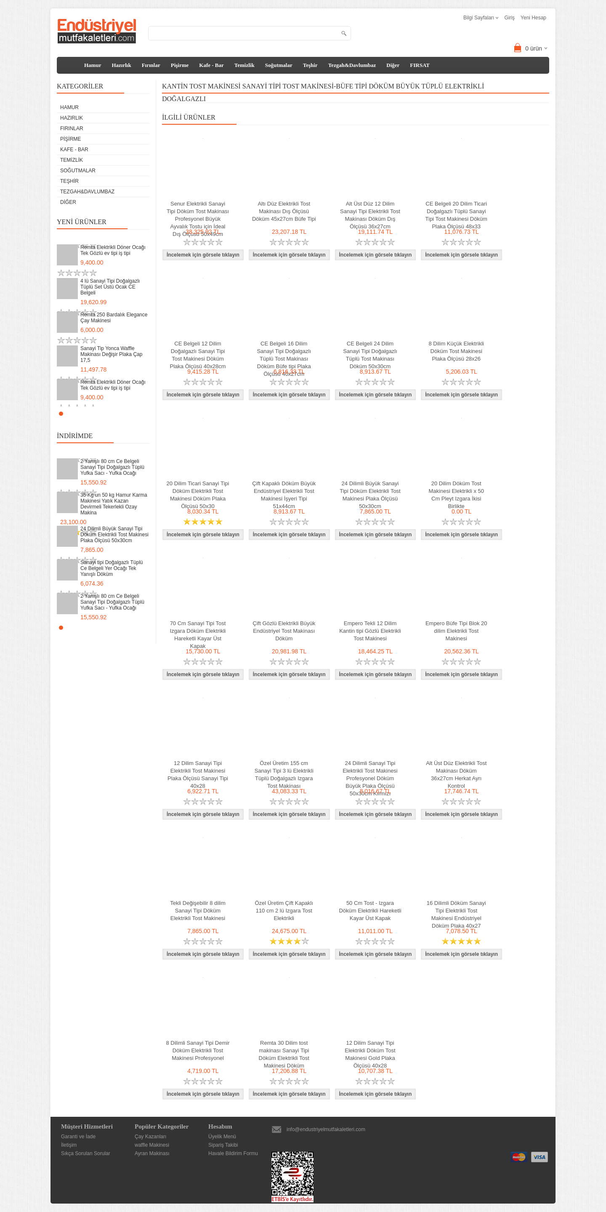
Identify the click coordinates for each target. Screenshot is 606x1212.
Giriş (509, 18)
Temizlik (244, 65)
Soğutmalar (278, 65)
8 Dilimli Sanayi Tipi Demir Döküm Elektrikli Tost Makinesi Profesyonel (198, 1050)
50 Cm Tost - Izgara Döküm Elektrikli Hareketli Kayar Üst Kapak (370, 910)
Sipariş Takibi (223, 1145)
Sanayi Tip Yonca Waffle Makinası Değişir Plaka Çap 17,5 (111, 354)
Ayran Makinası (152, 1153)
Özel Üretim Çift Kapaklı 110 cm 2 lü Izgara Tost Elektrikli (284, 910)
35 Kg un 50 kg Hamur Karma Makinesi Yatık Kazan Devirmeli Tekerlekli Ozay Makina (113, 504)
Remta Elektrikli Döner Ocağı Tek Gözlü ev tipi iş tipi (113, 250)
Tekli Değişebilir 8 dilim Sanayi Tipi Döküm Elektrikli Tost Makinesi (198, 910)
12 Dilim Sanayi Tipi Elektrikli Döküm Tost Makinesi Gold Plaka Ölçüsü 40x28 (370, 1054)
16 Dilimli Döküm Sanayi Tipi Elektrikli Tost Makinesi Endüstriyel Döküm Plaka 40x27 (456, 914)
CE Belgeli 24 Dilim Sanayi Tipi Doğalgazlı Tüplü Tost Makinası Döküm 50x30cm (370, 354)
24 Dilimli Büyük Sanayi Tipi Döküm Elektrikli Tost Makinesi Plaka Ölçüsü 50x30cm (114, 534)
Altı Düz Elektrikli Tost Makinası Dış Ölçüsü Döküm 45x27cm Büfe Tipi (284, 211)
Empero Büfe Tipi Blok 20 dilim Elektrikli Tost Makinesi (456, 631)
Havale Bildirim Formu (233, 1153)
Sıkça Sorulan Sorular (85, 1153)
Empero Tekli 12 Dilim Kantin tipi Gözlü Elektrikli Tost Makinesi (370, 631)
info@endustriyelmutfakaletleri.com (326, 1129)
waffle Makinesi (152, 1145)
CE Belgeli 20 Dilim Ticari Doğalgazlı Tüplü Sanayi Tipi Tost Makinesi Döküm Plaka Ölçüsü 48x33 (456, 215)
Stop (145, 413)
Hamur (92, 65)
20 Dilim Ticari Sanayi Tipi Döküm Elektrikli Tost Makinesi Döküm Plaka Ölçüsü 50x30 (198, 494)
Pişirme (180, 65)
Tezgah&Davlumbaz (352, 65)
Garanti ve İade (78, 1137)
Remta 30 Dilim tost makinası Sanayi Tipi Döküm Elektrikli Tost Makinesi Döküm (284, 1054)
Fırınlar (151, 65)
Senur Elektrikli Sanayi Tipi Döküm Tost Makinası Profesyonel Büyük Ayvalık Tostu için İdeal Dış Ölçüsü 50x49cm (198, 219)
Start (139, 413)
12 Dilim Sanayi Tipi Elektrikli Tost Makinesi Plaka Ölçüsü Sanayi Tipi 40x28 (197, 774)
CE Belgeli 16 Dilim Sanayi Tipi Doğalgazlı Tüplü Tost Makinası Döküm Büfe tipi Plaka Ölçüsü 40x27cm (284, 358)
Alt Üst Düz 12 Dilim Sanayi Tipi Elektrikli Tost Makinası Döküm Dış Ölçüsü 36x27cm (370, 215)
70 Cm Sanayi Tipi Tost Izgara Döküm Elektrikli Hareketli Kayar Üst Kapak (198, 634)
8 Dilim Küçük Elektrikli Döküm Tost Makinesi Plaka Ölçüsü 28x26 (456, 351)
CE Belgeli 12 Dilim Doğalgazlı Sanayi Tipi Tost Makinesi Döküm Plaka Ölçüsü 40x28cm (198, 354)
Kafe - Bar (211, 65)
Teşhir (310, 65)
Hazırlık (121, 65)
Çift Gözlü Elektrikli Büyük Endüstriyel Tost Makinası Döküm (283, 631)
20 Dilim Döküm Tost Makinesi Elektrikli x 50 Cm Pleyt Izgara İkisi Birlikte (456, 494)
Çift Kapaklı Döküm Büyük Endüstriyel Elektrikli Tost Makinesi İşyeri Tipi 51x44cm (284, 494)
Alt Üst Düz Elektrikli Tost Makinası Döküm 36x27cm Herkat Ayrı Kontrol (456, 774)
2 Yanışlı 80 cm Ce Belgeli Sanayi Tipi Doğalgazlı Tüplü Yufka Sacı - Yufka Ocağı (112, 467)
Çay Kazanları (150, 1137)
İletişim (69, 1145)
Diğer (392, 65)
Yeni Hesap (533, 18)
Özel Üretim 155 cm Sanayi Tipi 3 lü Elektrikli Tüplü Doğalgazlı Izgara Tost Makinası (284, 774)
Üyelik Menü (222, 1137)
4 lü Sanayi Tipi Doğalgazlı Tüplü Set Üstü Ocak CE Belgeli (110, 287)
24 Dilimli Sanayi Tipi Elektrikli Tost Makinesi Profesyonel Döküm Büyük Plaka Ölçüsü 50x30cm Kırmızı (370, 778)
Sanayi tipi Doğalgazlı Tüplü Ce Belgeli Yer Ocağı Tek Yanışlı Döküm (111, 568)
